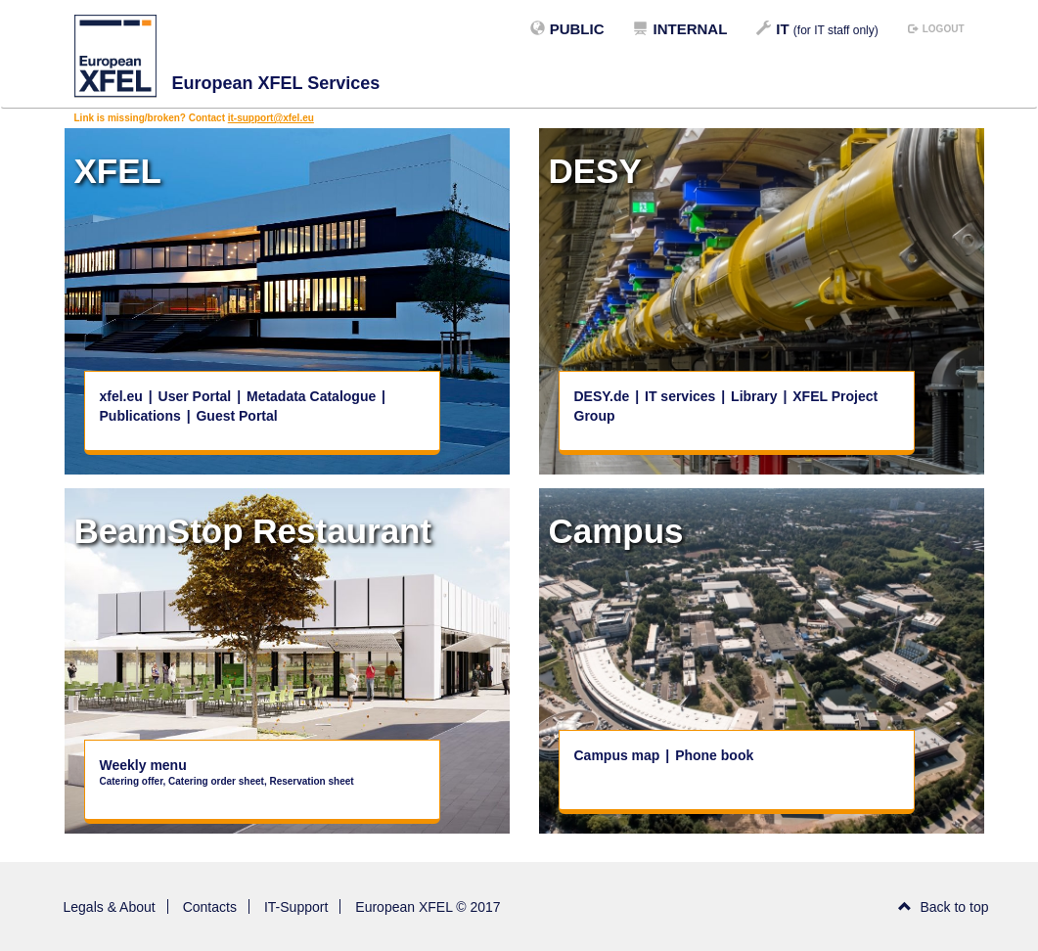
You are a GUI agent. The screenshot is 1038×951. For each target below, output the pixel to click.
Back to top (943, 907)
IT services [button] (682, 396)
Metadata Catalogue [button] (311, 396)
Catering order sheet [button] (216, 781)
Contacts (210, 907)
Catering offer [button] (131, 781)
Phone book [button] (714, 755)
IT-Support (296, 907)
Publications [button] (140, 416)
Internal (680, 29)
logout (936, 28)
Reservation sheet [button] (311, 781)
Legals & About (110, 907)
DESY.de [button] (604, 396)
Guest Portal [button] (236, 416)
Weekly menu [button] (143, 765)
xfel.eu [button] (121, 396)
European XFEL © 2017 (427, 907)
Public (567, 29)
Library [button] (756, 396)
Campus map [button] (619, 755)
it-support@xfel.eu (271, 118)
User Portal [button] (195, 396)
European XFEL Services (276, 83)
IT (817, 29)
